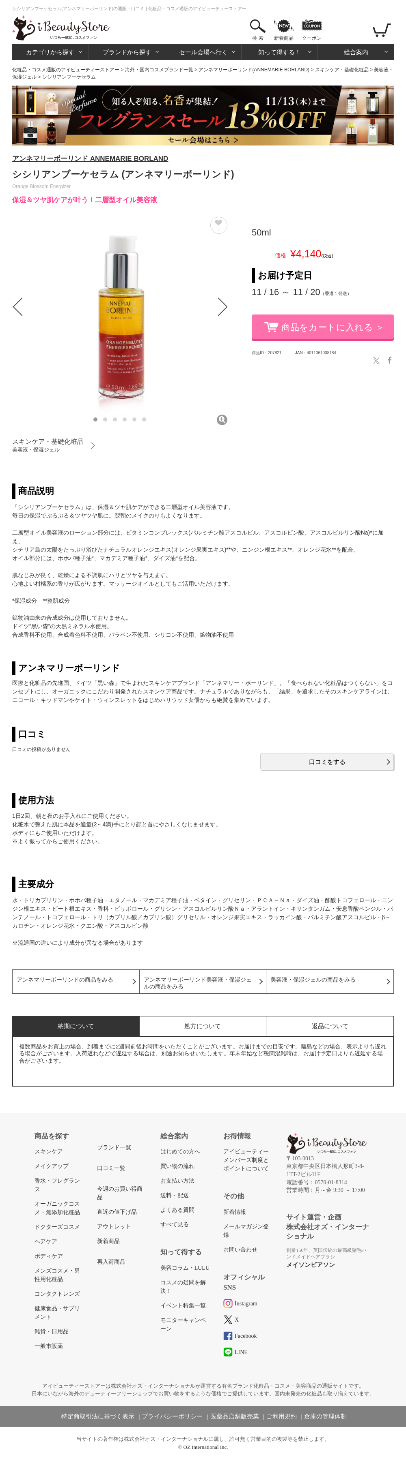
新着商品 (284, 38)
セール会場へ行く (203, 52)
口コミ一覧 (111, 1168)
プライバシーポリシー (172, 1416)
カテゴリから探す (50, 52)
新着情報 (234, 1212)
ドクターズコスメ (57, 1227)
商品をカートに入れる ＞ (332, 327)
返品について (330, 1026)
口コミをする (327, 761)
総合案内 (356, 52)
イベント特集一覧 (183, 1306)
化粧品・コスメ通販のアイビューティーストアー (65, 70)
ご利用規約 (281, 1416)
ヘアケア (46, 1242)
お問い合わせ (240, 1250)
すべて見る (174, 1225)
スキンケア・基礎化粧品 (342, 70)
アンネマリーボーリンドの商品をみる (65, 980)
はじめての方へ (180, 1152)
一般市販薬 (49, 1346)
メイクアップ (52, 1166)
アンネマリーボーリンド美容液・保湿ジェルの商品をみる (198, 983)
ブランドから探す (127, 52)
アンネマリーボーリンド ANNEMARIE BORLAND (90, 159)
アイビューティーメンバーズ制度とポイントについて (246, 1160)
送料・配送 (174, 1195)
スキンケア (49, 1152)
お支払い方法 (177, 1181)
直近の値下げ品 (117, 1212)
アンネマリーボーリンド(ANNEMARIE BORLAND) (254, 70)
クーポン (312, 38)
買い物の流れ (177, 1166)
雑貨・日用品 (52, 1332)
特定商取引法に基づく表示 (97, 1416)
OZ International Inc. (206, 1447)
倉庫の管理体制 (325, 1416)
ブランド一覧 (114, 1148)
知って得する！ (279, 52)
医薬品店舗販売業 (234, 1416)
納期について (76, 1026)
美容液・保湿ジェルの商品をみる (313, 980)
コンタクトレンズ (57, 1294)
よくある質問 (177, 1210)
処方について (202, 1026)
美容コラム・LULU (184, 1268)
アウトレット (114, 1227)
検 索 (257, 38)
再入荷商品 (111, 1262)
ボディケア (49, 1256)
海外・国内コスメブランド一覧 (159, 70)
